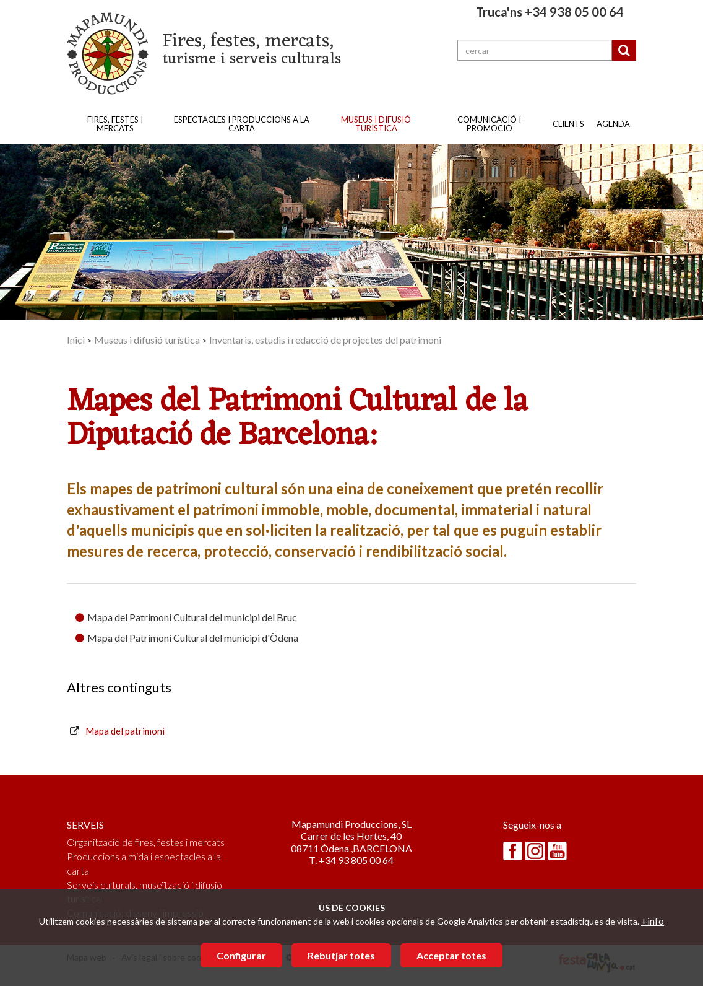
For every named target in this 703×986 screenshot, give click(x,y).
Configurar (241, 955)
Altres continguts (119, 687)
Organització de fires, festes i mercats (146, 842)
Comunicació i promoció (489, 124)
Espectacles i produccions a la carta (241, 124)
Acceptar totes (451, 955)
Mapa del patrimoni (125, 730)
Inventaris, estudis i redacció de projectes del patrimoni (325, 340)
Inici (76, 340)
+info (652, 921)
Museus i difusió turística (376, 124)
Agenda (613, 124)
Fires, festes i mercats (115, 124)
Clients (568, 124)
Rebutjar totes (341, 955)
